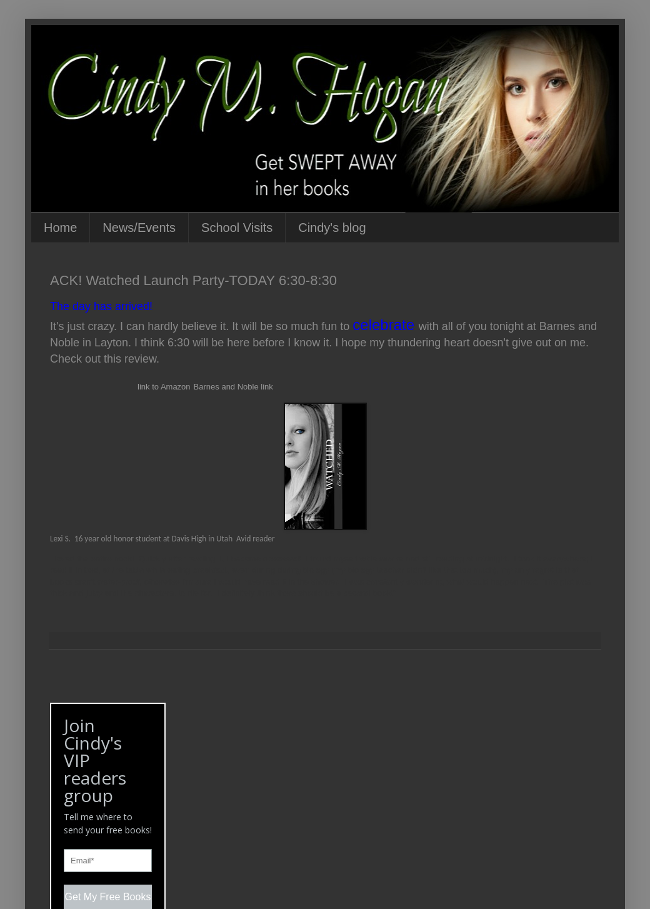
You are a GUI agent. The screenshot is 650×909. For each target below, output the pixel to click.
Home (60, 227)
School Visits (236, 227)
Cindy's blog (332, 227)
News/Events (139, 227)
